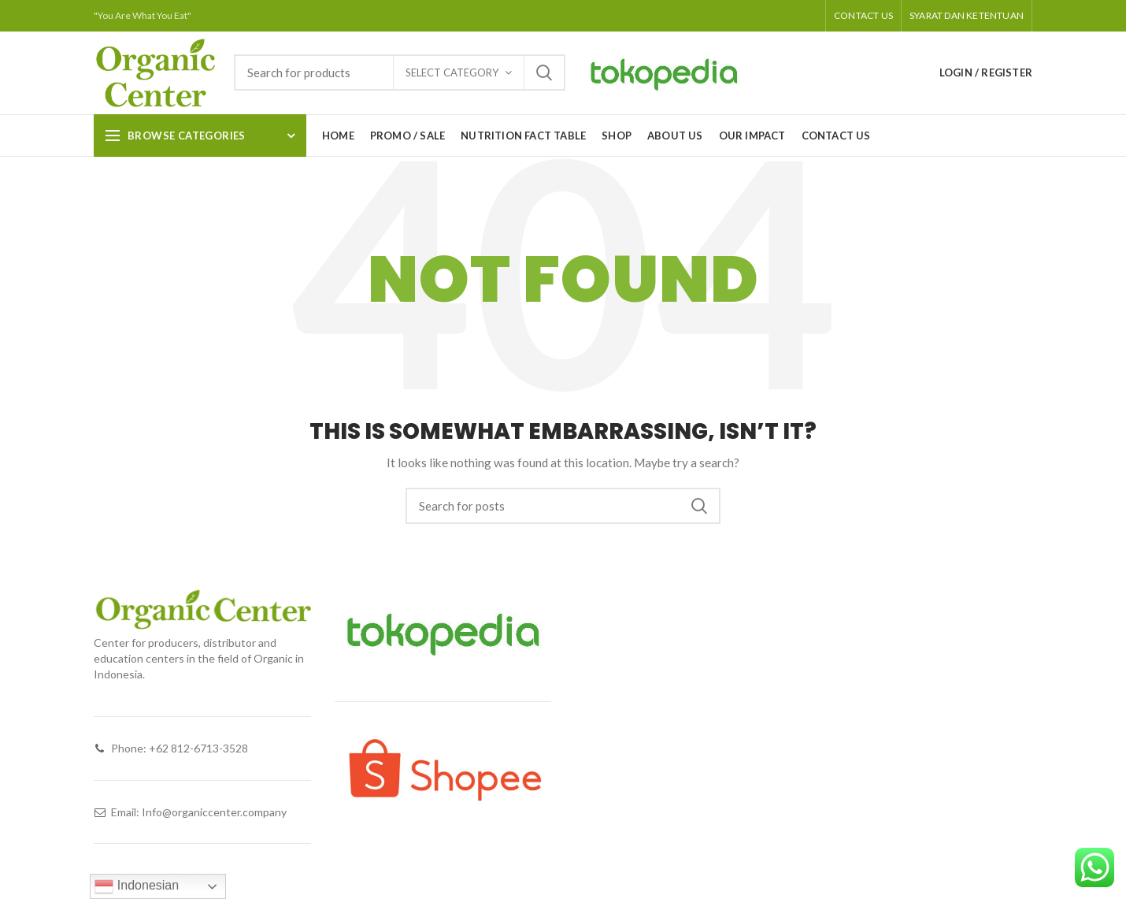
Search (544, 72)
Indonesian (136, 886)
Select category (452, 72)
